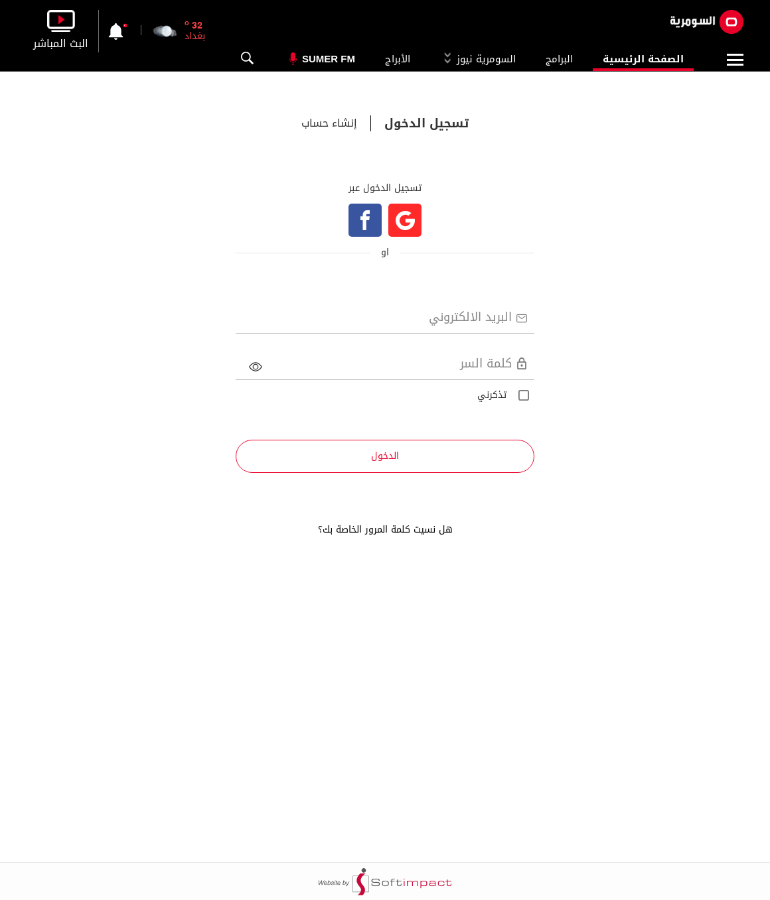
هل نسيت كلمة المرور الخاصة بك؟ (385, 530)
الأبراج (397, 59)
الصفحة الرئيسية (643, 59)
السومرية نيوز (478, 59)
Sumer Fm (328, 58)
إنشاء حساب (329, 123)
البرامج (559, 59)
